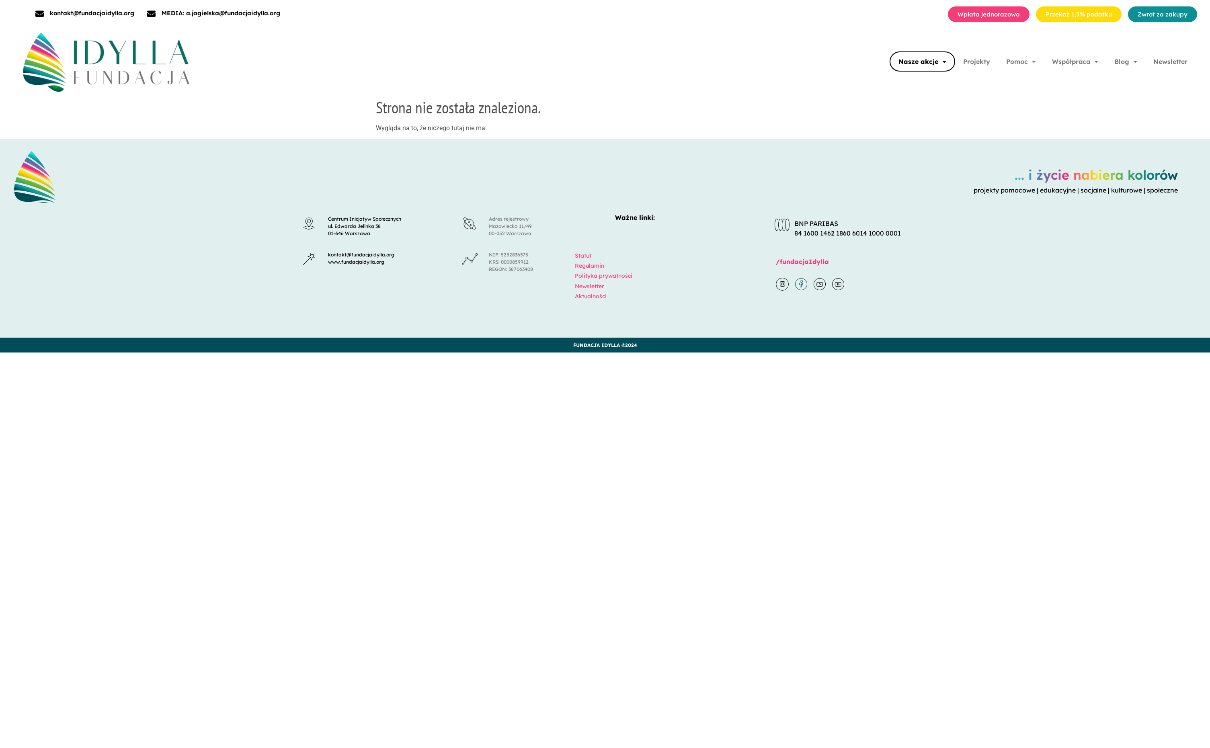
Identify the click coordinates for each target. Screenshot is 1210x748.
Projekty (976, 61)
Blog (1125, 61)
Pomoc (1021, 61)
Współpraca (1075, 61)
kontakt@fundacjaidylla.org (92, 13)
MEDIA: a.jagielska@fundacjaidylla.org (221, 13)
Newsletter (1170, 61)
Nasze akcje (922, 61)
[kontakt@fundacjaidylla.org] (39, 14)
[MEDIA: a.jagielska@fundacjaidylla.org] (151, 14)
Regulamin (589, 265)
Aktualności (591, 296)
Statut (583, 255)
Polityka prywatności (603, 275)
